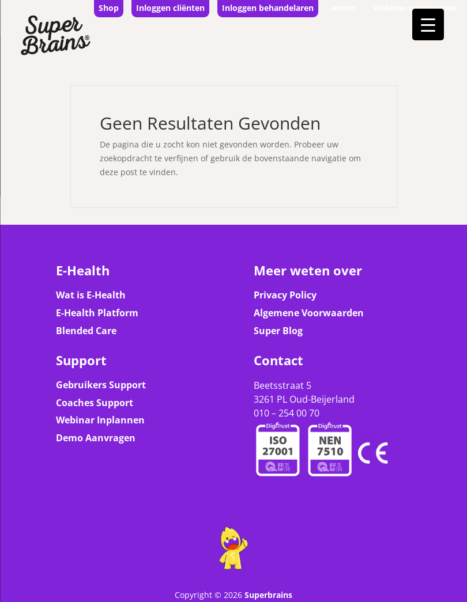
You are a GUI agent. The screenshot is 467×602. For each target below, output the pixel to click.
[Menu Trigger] (428, 24)
